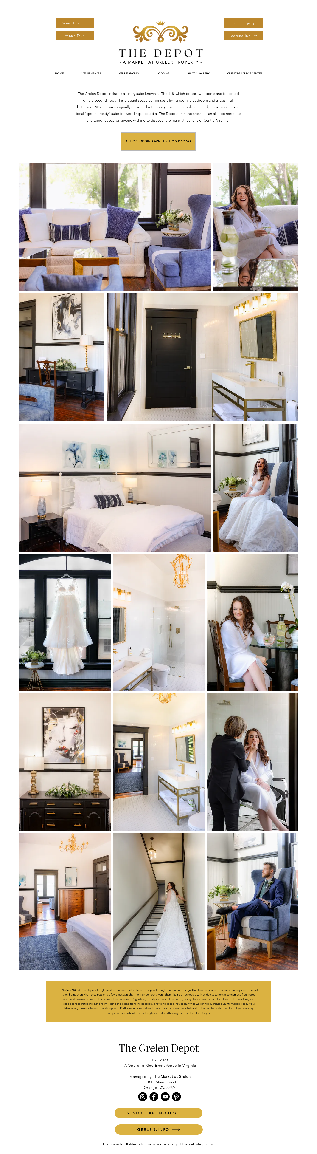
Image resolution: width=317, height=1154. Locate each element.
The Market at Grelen (172, 1076)
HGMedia (132, 1144)
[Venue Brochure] (75, 23)
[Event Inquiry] (243, 23)
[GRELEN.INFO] (159, 1129)
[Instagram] (142, 1096)
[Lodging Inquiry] (243, 35)
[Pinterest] (176, 1096)
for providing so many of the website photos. (177, 1144)
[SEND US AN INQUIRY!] (158, 1113)
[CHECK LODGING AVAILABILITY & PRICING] (158, 141)
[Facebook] (153, 1096)
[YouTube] (165, 1096)
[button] (129, 73)
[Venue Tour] (75, 35)
